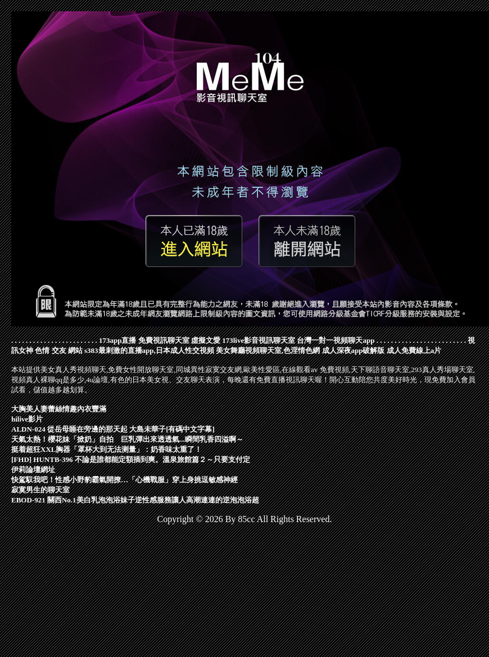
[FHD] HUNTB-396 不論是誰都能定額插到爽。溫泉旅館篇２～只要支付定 (130, 459)
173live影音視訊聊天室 (258, 340)
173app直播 (117, 340)
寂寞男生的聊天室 (40, 490)
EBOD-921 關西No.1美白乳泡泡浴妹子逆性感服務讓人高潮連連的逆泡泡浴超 (135, 500)
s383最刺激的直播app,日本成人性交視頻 (149, 350)
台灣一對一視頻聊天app (335, 340)
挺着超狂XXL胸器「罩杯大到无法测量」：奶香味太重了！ (106, 449)
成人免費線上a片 (414, 350)
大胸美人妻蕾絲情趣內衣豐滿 (58, 409)
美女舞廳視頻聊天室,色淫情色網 (268, 350)
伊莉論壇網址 (33, 469)
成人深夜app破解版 (353, 350)
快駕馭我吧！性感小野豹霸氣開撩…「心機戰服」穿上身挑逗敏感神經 (124, 479)
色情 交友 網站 (59, 350)
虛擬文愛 (205, 340)
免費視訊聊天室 (163, 340)
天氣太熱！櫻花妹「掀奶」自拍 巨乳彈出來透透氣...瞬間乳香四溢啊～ (127, 439)
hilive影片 (27, 419)
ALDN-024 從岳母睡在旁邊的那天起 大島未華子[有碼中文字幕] (113, 429)
